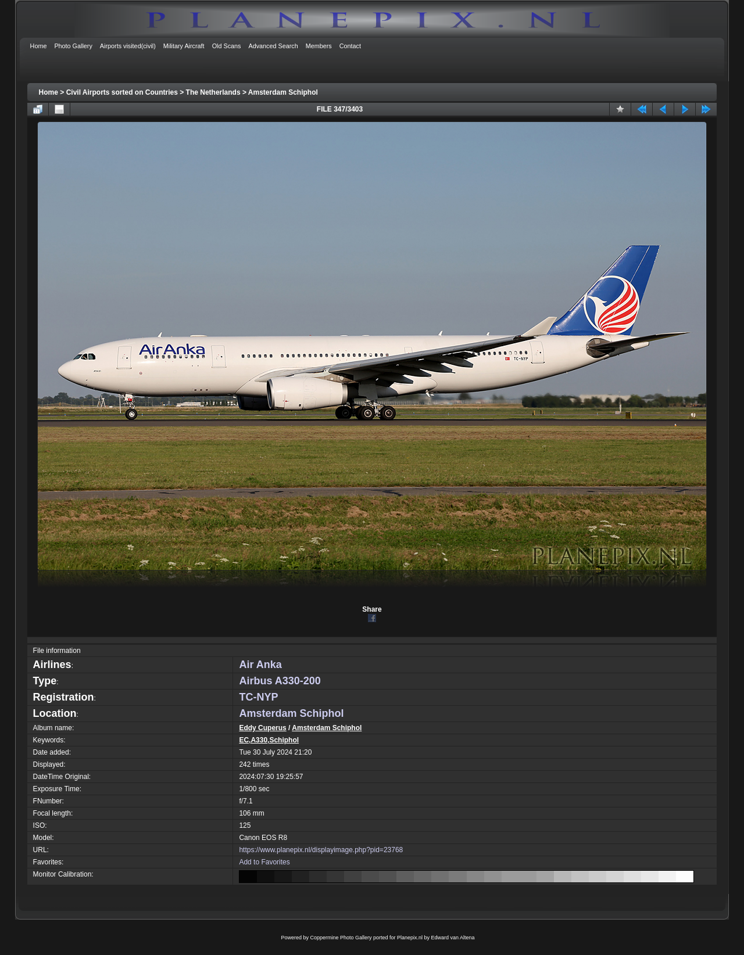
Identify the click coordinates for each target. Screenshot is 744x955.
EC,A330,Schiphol (269, 740)
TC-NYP (258, 697)
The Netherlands (213, 92)
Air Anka (260, 664)
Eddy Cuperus (262, 728)
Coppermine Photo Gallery (340, 937)
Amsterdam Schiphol (283, 92)
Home (48, 92)
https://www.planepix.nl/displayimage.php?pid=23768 (321, 850)
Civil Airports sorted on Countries (122, 92)
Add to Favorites (264, 862)
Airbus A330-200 (279, 681)
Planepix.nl (410, 937)
